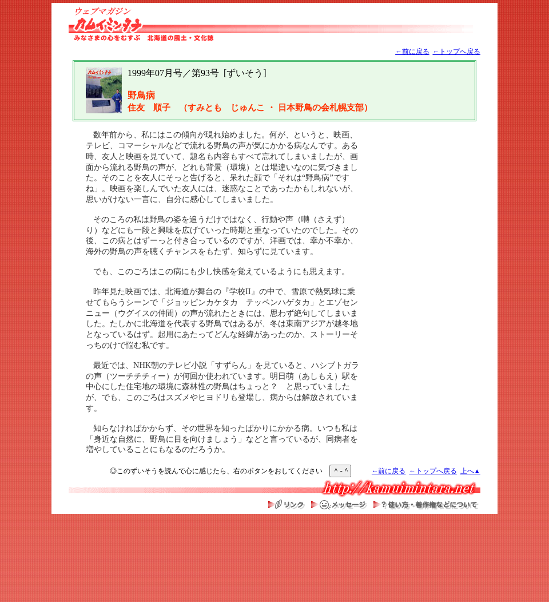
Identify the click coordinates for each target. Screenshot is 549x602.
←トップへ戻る (456, 52)
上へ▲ (470, 471)
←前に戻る (412, 52)
